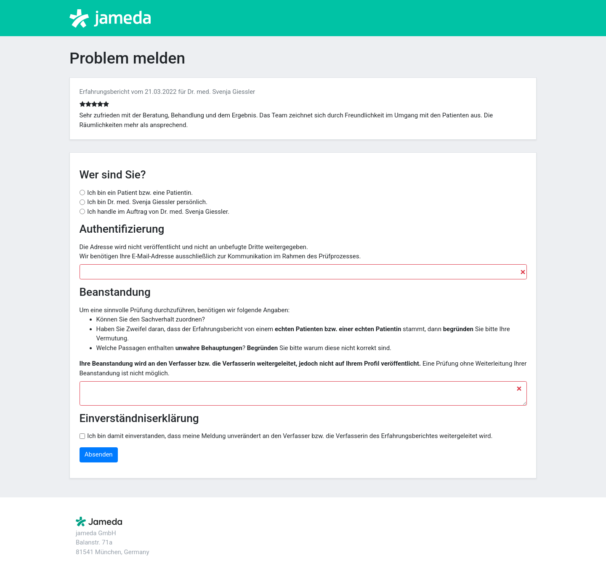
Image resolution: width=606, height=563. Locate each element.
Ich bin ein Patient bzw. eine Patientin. (140, 193)
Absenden (99, 454)
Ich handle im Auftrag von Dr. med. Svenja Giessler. (158, 211)
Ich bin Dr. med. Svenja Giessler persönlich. (147, 202)
